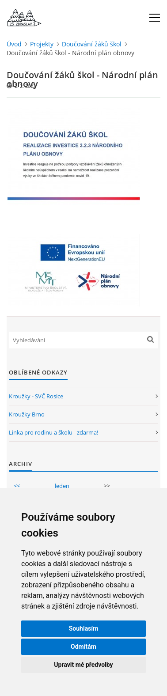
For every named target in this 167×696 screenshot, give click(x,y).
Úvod (14, 44)
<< (17, 486)
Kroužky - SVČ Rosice (36, 396)
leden (62, 486)
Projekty (41, 44)
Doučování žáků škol (91, 44)
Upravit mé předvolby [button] (83, 664)
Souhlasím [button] (84, 628)
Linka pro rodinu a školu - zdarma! (53, 432)
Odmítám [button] (83, 646)
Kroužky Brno (27, 414)
